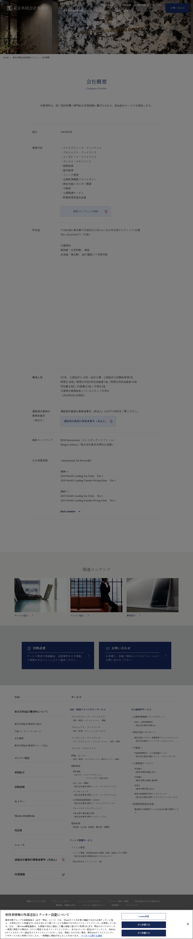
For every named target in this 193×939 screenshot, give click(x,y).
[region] (96, 924)
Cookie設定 (143, 916)
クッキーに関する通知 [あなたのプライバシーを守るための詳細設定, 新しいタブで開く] (91, 935)
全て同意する (144, 933)
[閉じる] (187, 924)
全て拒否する (144, 925)
